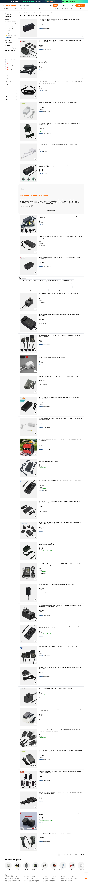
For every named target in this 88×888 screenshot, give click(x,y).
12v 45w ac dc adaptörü (49, 880)
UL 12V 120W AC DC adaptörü (41, 290)
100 (76, 854)
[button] (51, 5)
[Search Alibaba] (34, 5)
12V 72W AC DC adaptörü (68, 280)
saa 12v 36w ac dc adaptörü (12, 878)
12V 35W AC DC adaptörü (11, 882)
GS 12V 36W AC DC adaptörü (31, 878)
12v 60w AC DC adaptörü (30, 882)
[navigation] (11, 434)
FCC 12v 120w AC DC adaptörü (27, 290)
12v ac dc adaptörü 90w (67, 880)
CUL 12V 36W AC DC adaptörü (31, 880)
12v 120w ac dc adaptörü (67, 876)
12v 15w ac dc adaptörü (67, 283)
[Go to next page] (79, 855)
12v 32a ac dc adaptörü (48, 882)
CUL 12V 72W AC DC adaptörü (54, 280)
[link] (86, 874)
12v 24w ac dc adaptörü (39, 287)
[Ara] (55, 5)
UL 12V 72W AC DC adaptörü (39, 280)
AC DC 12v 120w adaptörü (66, 287)
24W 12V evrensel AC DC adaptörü (53, 283)
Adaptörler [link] (51, 12)
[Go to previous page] (55, 855)
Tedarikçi (49, 28)
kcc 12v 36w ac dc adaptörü (12, 880)
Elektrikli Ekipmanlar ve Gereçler (31, 12)
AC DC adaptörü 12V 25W (26, 283)
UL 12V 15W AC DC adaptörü (26, 287)
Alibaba (20, 12)
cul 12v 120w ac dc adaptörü (56, 290)
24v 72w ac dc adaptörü (38, 283)
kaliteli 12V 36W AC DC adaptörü (69, 878)
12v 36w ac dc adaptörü (49, 878)
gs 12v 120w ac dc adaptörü (52, 287)
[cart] (68, 5)
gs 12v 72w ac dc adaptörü (26, 280)
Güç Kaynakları (43, 12)
